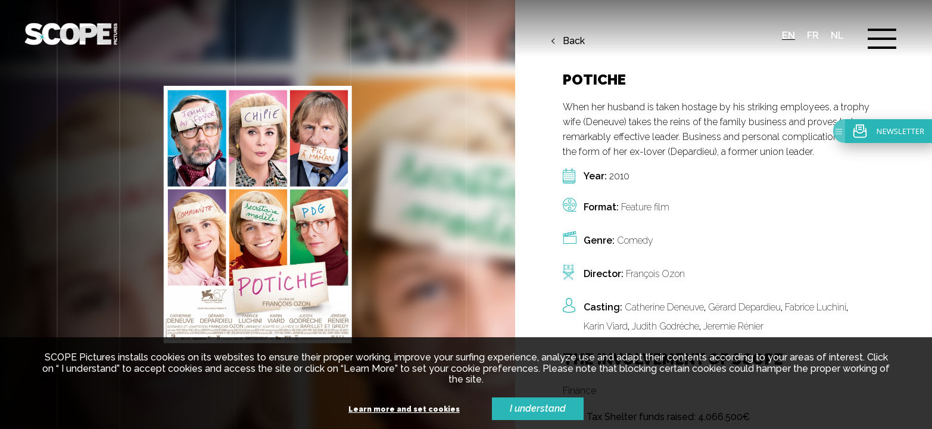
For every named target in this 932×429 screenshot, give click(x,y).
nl (837, 35)
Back (574, 41)
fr (813, 35)
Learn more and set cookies (404, 410)
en (788, 35)
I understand (538, 408)
